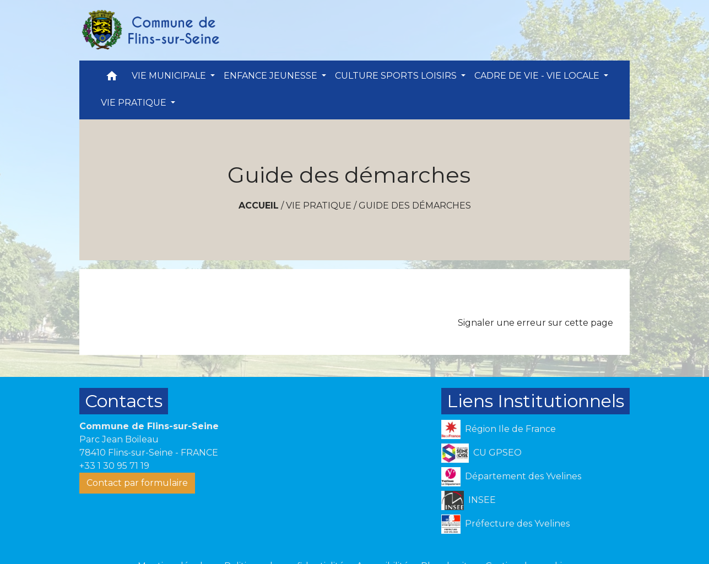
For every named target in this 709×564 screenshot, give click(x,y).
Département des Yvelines (511, 476)
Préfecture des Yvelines (505, 524)
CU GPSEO (481, 453)
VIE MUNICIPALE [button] (170, 75)
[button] (111, 78)
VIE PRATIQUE (318, 205)
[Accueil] (149, 30)
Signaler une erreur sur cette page (535, 322)
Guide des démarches (415, 205)
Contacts (124, 401)
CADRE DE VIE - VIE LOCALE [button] (538, 75)
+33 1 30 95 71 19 (114, 466)
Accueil (259, 205)
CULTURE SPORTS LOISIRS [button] (397, 75)
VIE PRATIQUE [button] (135, 102)
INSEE (468, 500)
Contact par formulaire (137, 483)
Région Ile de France (498, 429)
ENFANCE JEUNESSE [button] (272, 75)
